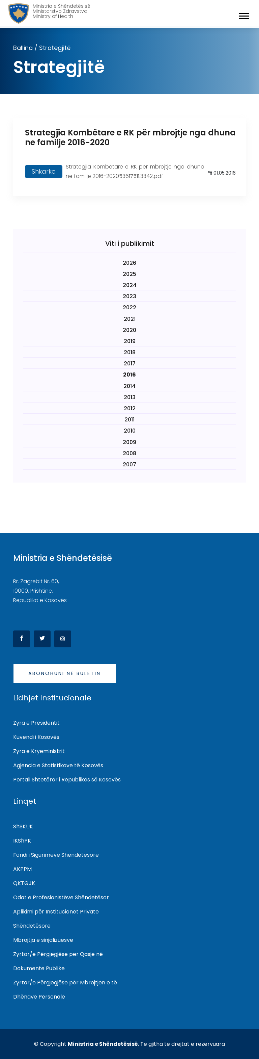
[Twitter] (42, 638)
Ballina (23, 48)
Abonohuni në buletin (64, 673)
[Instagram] (62, 638)
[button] (244, 14)
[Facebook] (21, 638)
